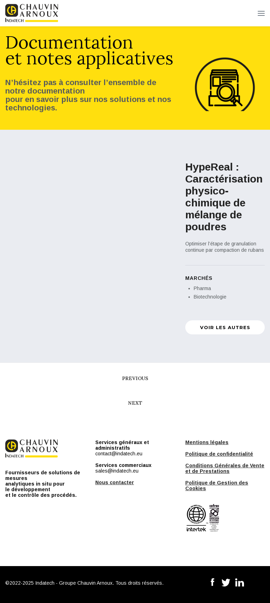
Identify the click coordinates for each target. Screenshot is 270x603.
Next (135, 403)
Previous (135, 378)
